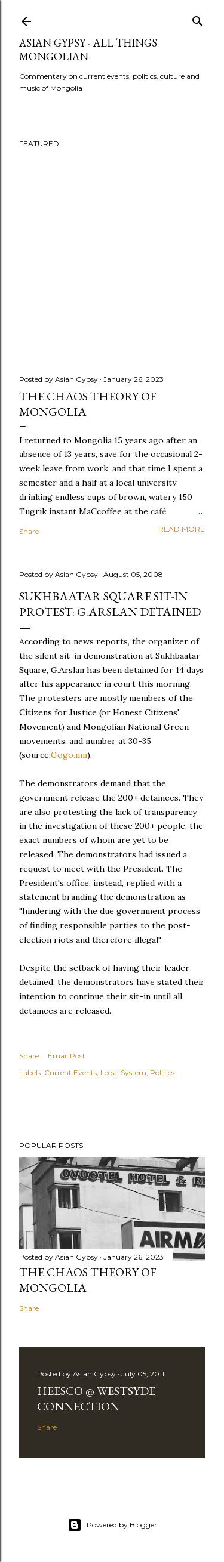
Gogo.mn (69, 754)
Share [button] (29, 531)
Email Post (66, 1055)
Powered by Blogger (112, 1525)
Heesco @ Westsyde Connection (96, 1398)
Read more (181, 528)
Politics (162, 1072)
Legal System (123, 1072)
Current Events (70, 1072)
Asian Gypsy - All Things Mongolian (88, 49)
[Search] (198, 18)
